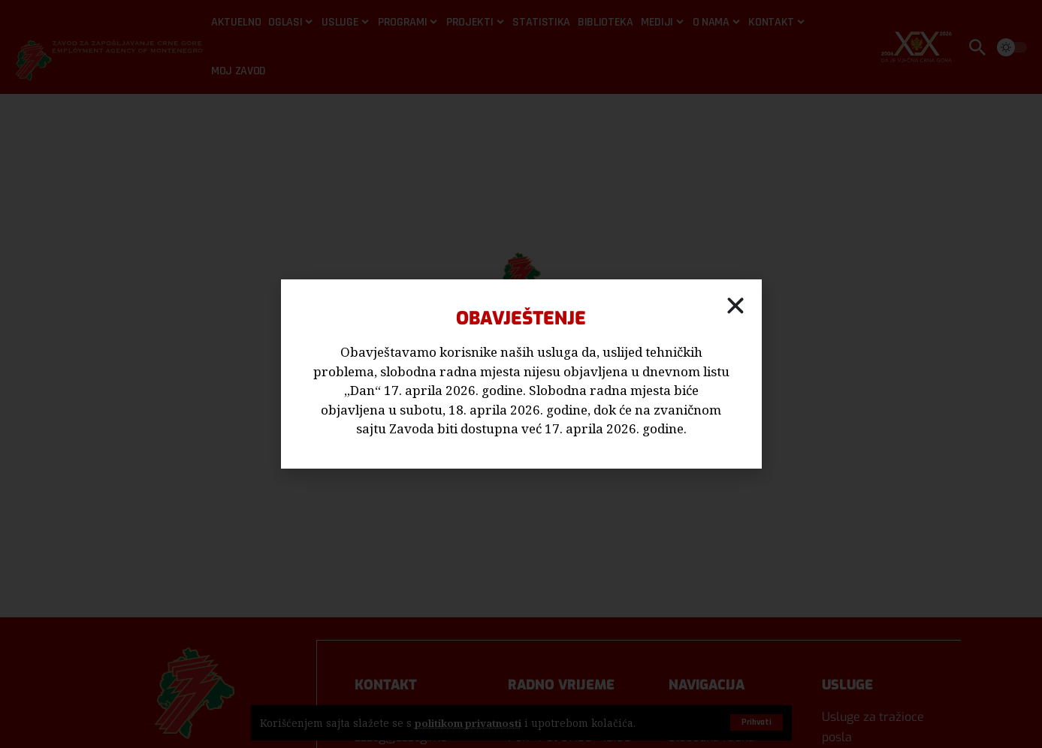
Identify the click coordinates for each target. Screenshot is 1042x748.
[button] (735, 305)
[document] (521, 374)
